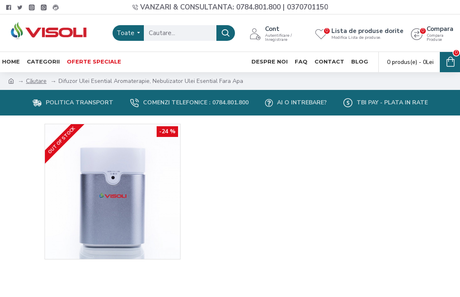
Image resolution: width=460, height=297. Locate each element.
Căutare (36, 81)
